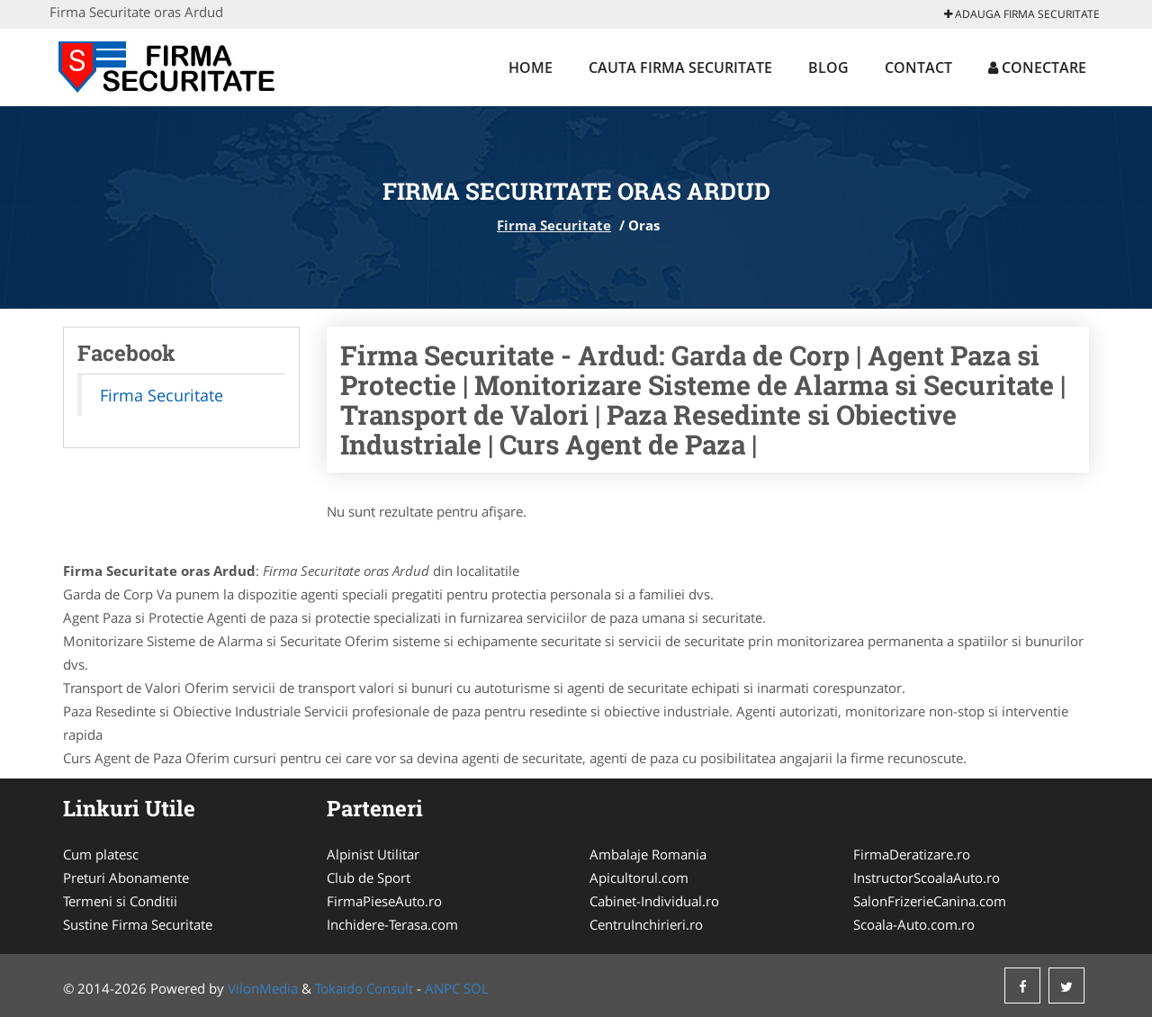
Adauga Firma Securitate (1022, 14)
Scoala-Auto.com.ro (914, 924)
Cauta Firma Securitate (680, 67)
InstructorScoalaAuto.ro (926, 877)
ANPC (442, 988)
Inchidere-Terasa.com (392, 924)
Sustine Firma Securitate (137, 924)
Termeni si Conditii (120, 901)
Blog (828, 67)
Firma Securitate (554, 225)
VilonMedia (263, 988)
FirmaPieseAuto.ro (384, 901)
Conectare (1037, 67)
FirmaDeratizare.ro (911, 854)
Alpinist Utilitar (373, 854)
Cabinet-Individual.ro (654, 901)
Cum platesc (101, 854)
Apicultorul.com (639, 877)
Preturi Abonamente (126, 877)
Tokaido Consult (364, 988)
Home (530, 67)
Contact (918, 67)
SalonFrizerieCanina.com (929, 901)
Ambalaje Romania (648, 854)
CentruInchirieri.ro (646, 924)
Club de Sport (368, 877)
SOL (476, 988)
